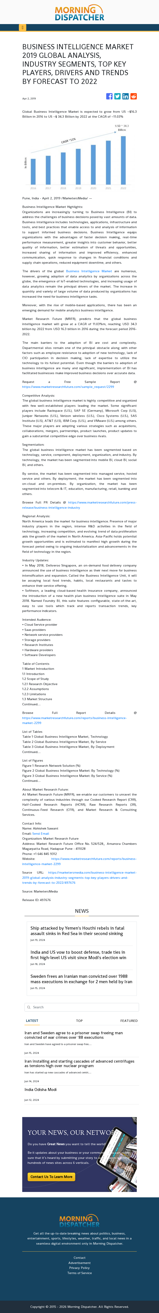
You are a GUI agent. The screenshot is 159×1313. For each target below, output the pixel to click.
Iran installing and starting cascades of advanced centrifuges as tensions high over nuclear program (79, 1063)
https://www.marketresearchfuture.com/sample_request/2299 (68, 386)
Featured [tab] (129, 1020)
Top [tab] (79, 1020)
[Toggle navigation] (22, 27)
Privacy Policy (79, 1268)
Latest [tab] (32, 1020)
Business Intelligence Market (89, 271)
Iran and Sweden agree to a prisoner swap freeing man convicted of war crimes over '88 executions (73, 1035)
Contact (80, 1257)
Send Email (40, 833)
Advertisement (79, 1263)
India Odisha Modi (40, 1089)
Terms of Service (79, 1273)
